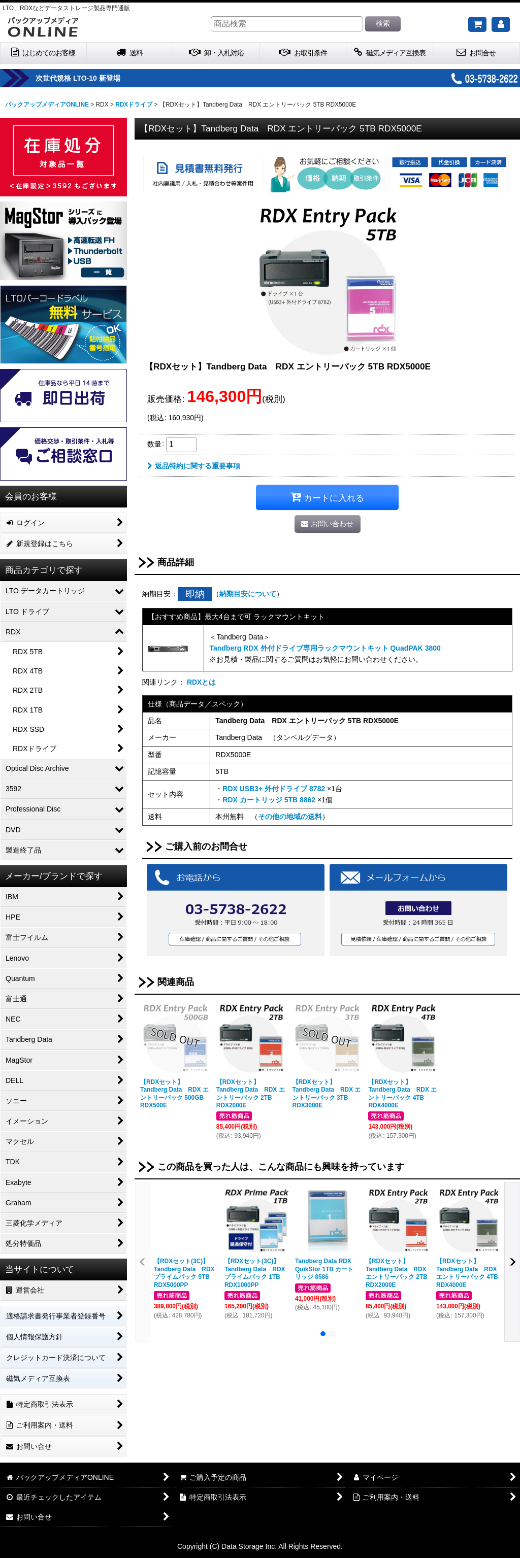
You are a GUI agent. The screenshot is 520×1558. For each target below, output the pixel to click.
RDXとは (201, 682)
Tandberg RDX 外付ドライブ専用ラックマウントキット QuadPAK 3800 (324, 648)
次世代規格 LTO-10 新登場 (109, 78)
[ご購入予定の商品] (477, 24)
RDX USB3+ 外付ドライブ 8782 (273, 789)
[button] (142, 1262)
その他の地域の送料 (290, 816)
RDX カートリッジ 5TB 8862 (268, 800)
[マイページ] (501, 24)
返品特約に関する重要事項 (193, 466)
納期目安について (247, 594)
